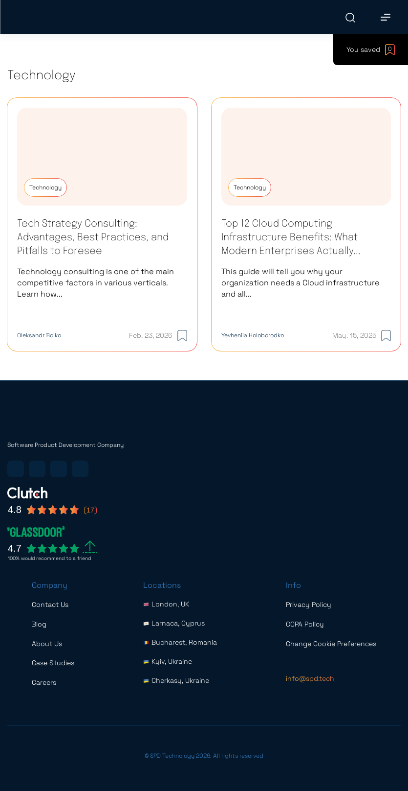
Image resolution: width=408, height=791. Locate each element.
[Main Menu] (385, 17)
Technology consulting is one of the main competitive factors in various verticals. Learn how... (95, 282)
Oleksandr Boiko (39, 335)
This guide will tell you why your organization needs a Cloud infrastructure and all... (300, 282)
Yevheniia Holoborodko (252, 335)
